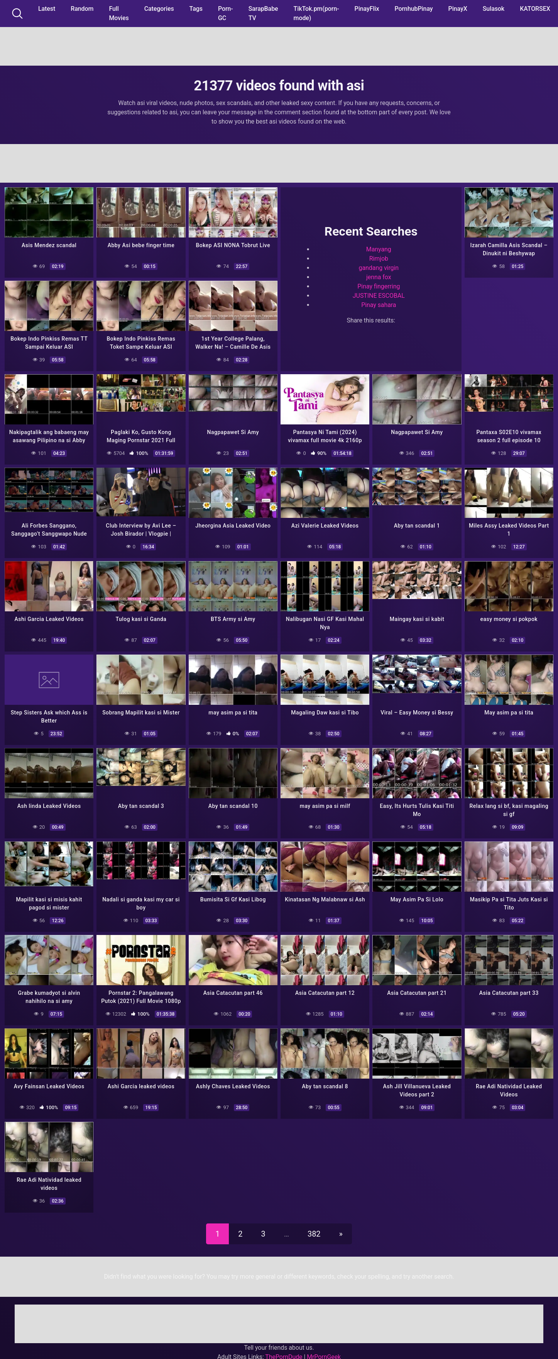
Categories (159, 8)
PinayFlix (367, 8)
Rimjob (378, 258)
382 (314, 1234)
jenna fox (378, 277)
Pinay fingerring (378, 286)
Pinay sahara (378, 305)
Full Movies (119, 13)
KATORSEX (535, 8)
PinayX (457, 8)
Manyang (378, 249)
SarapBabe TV (263, 13)
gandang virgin (379, 267)
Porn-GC (225, 13)
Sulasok (493, 8)
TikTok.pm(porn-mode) (316, 13)
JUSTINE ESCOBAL (379, 295)
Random (82, 8)
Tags (196, 8)
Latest (46, 8)
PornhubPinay (413, 8)
